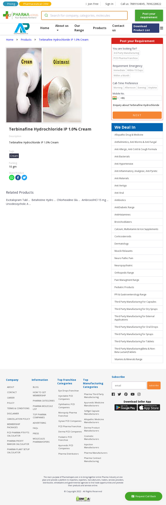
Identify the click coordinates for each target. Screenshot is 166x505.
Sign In (109, 4)
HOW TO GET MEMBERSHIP (39, 394)
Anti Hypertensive (124, 163)
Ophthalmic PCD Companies (66, 406)
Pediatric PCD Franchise (65, 439)
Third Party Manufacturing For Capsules (135, 301)
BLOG (36, 387)
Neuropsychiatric (124, 265)
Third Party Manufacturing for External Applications (134, 318)
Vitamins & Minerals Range (128, 359)
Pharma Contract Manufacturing (92, 460)
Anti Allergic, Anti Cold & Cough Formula (136, 149)
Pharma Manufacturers (95, 452)
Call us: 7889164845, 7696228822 (141, 4)
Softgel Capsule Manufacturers (91, 412)
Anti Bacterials (122, 156)
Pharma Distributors (68, 453)
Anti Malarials (122, 178)
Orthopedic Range (124, 272)
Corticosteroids (123, 236)
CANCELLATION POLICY (18, 418)
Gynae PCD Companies (69, 421)
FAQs (35, 428)
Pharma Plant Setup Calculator (18, 451)
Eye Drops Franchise (68, 390)
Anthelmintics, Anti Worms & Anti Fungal (135, 142)
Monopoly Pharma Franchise (67, 414)
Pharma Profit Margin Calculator (18, 442)
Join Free (92, 4)
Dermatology (122, 243)
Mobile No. (119, 93)
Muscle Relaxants (123, 250)
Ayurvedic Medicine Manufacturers (94, 404)
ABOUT (10, 387)
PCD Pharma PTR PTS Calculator (18, 434)
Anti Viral (119, 192)
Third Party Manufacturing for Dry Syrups (136, 309)
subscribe (154, 385)
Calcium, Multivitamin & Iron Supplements (136, 229)
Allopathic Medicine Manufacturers (94, 421)
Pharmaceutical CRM (35, 4)
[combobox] (84, 15)
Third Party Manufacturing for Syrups (134, 334)
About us (61, 28)
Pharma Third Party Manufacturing (94, 396)
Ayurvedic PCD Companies (65, 447)
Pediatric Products (124, 287)
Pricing (11, 4)
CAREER (11, 397)
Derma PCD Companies (70, 431)
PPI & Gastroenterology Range (130, 294)
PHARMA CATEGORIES (43, 400)
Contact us (118, 28)
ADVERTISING (39, 422)
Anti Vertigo (121, 185)
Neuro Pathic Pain (124, 258)
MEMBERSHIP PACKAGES (13, 426)
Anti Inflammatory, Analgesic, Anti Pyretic (136, 171)
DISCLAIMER (13, 413)
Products (99, 28)
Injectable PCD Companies (65, 397)
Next (137, 115)
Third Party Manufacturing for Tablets (134, 341)
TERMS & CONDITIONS (18, 408)
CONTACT (12, 392)
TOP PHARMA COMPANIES (39, 416)
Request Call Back (143, 496)
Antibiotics (120, 200)
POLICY (10, 402)
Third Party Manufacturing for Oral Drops (136, 326)
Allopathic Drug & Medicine (129, 134)
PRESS (36, 433)
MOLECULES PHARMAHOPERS (41, 440)
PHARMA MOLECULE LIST (43, 408)
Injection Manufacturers (91, 446)
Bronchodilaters (123, 221)
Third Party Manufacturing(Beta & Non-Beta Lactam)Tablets (135, 350)
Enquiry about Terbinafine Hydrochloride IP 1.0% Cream (137, 105)
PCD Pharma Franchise (69, 426)
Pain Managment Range (127, 280)
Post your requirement (148, 15)
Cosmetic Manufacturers (91, 438)
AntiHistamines (122, 214)
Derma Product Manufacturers (92, 429)
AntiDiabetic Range (124, 207)
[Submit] (46, 15)
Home (44, 28)
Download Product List (142, 28)
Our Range (79, 28)
